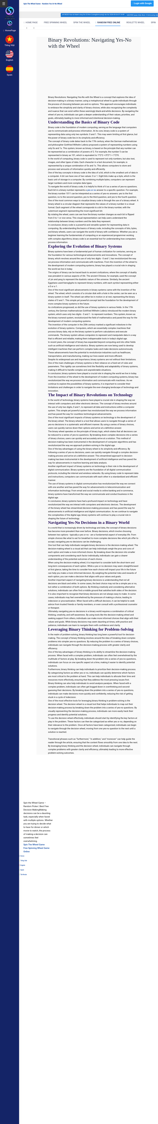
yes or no (91, 190)
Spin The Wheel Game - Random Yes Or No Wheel (42, 4)
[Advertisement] (83, 73)
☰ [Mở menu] (3, 4)
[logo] (9, 9)
